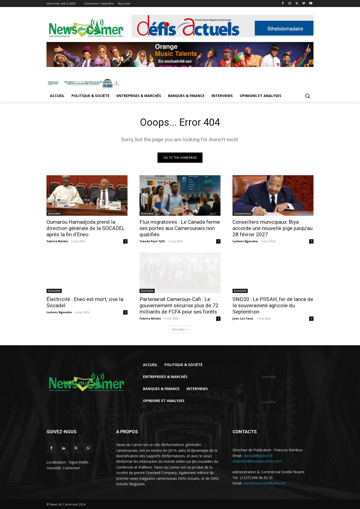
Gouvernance (242, 213)
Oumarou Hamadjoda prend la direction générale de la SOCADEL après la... (285, 366)
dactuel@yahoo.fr (258, 455)
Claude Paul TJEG (152, 241)
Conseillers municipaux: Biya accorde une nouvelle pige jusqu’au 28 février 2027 (272, 228)
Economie (54, 213)
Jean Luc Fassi (242, 318)
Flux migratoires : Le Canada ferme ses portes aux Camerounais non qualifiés (180, 228)
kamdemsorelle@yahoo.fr (265, 483)
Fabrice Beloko (57, 241)
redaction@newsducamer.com (257, 461)
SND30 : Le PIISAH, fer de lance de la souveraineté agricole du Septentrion (272, 305)
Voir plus (180, 329)
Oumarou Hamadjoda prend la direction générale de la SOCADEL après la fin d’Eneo (85, 228)
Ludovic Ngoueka (245, 241)
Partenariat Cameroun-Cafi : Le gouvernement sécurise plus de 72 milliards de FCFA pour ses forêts (179, 305)
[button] (308, 96)
